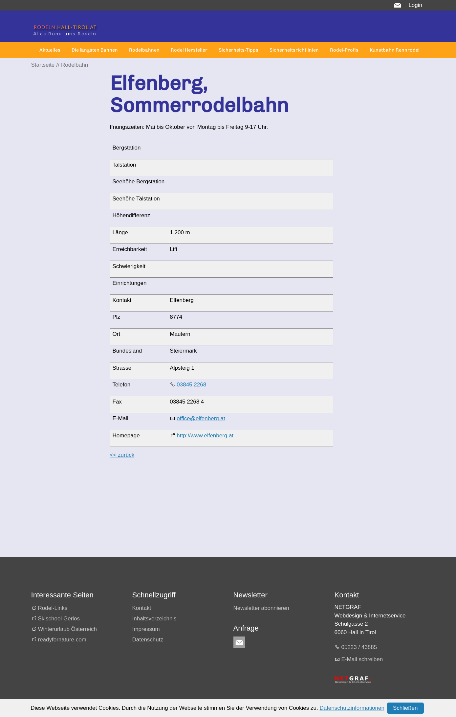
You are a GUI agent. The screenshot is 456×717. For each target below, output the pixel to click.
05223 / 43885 (359, 647)
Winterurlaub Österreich (67, 629)
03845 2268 (191, 385)
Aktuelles (49, 50)
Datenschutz (147, 639)
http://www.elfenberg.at (205, 435)
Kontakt (141, 608)
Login (415, 5)
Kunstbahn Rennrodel (395, 50)
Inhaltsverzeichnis (154, 618)
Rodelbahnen (144, 50)
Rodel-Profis (344, 50)
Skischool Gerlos (59, 618)
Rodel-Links (53, 608)
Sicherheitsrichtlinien (294, 50)
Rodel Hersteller (189, 50)
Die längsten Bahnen (95, 50)
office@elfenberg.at (201, 418)
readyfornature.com (62, 639)
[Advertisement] (221, 511)
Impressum (146, 629)
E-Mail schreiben (362, 659)
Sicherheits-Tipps (238, 50)
